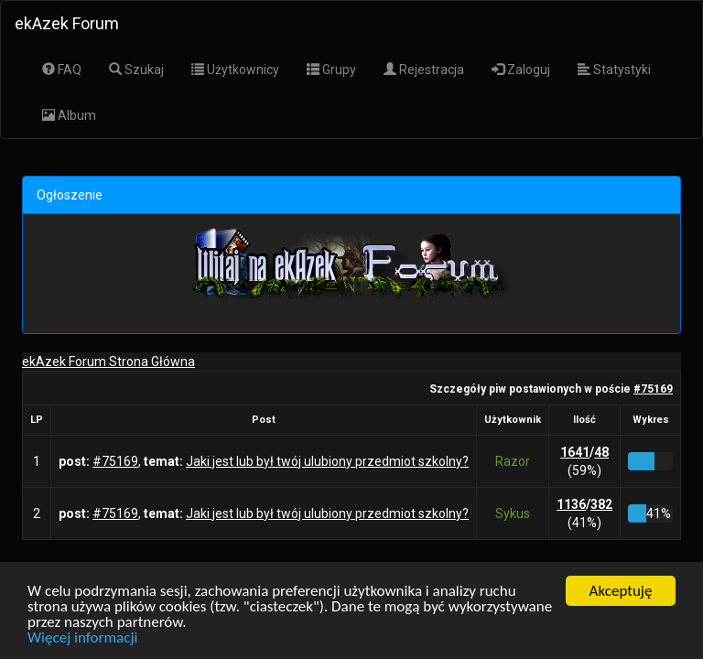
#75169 (653, 389)
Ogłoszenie (70, 195)
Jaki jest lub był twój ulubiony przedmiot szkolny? (327, 461)
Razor (512, 461)
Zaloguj (521, 69)
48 (601, 452)
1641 (574, 452)
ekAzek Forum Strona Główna (108, 361)
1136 (571, 504)
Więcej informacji (82, 638)
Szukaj (136, 69)
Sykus (512, 513)
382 (601, 504)
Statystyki (614, 69)
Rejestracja (424, 69)
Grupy (331, 69)
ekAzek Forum (67, 23)
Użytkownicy (235, 69)
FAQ (61, 69)
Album (69, 115)
